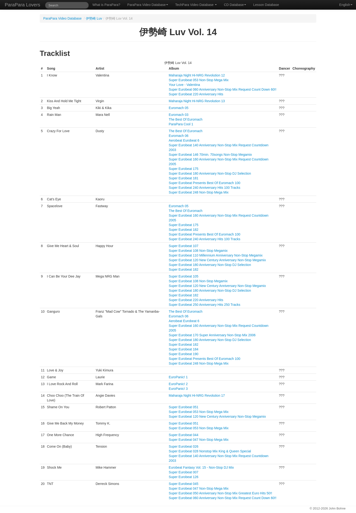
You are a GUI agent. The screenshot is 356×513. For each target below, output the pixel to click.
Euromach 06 (178, 136)
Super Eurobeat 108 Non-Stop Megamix (198, 250)
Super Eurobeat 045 (183, 484)
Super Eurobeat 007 (183, 472)
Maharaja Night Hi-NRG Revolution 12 (197, 75)
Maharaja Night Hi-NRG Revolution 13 (197, 101)
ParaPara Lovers (22, 4)
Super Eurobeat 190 (183, 354)
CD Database (235, 5)
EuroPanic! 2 (178, 384)
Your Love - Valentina (184, 85)
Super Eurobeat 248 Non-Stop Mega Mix (199, 192)
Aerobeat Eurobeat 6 (184, 140)
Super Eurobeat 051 (183, 407)
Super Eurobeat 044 (183, 435)
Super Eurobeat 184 (183, 349)
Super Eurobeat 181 (183, 178)
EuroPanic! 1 (178, 377)
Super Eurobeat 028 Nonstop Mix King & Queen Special (210, 451)
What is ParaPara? (106, 5)
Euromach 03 (178, 115)
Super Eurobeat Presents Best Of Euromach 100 (204, 183)
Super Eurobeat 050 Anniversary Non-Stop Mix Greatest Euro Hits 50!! (220, 493)
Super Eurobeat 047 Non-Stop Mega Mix (199, 440)
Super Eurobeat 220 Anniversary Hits (196, 94)
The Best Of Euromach (185, 119)
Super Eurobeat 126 (183, 477)
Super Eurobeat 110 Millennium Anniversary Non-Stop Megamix (216, 255)
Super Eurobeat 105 (183, 276)
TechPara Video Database (196, 5)
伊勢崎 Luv (94, 18)
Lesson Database (266, 5)
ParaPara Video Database (147, 5)
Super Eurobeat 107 (183, 246)
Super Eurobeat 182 (183, 229)
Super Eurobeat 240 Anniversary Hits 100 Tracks (204, 187)
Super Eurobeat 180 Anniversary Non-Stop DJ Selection (210, 173)
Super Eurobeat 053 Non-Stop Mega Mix (199, 80)
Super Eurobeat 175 (183, 169)
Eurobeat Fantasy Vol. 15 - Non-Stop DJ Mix (201, 467)
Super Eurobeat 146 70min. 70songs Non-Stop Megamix (210, 154)
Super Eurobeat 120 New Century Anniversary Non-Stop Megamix (217, 260)
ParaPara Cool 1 (181, 124)
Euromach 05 (178, 108)
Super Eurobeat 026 (183, 446)
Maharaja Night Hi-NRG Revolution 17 (197, 395)
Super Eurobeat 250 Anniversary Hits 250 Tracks (204, 305)
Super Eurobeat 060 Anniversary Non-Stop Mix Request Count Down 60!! (222, 89)
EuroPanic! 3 (178, 389)
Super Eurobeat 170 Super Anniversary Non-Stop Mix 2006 (212, 335)
